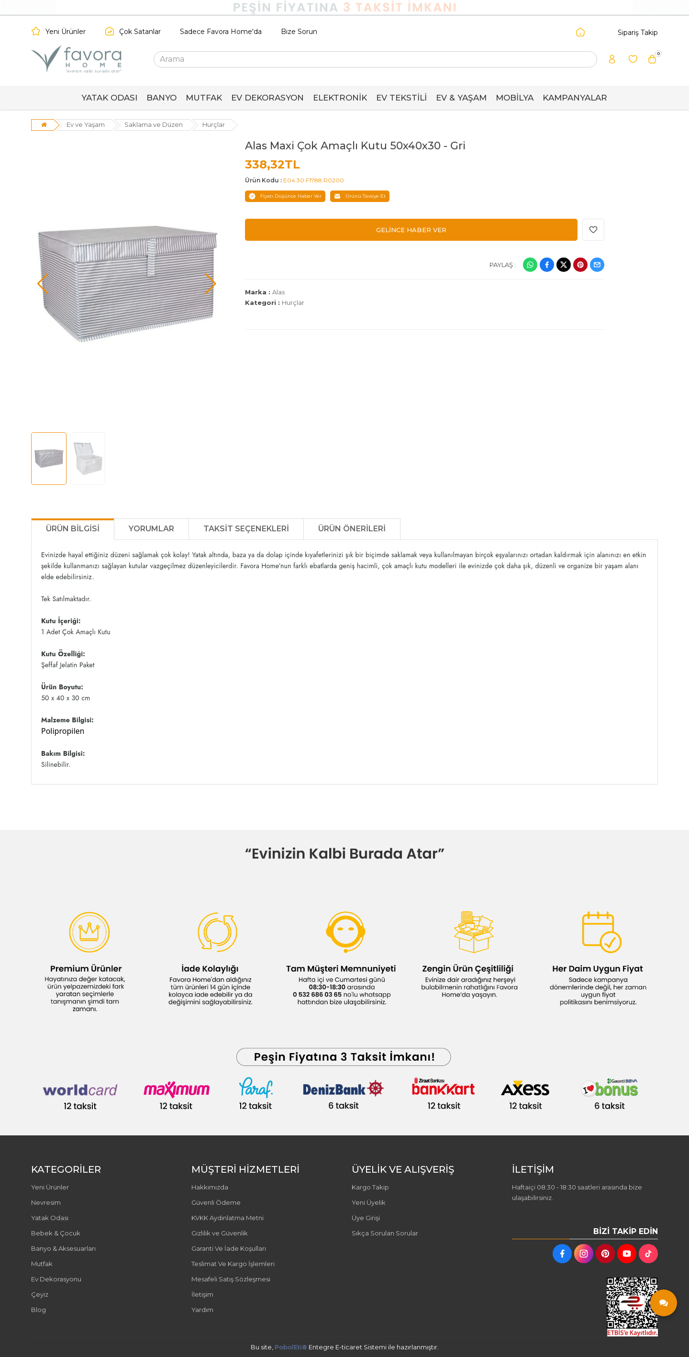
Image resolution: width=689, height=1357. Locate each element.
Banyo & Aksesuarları (63, 1248)
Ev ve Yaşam (86, 124)
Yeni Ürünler (65, 31)
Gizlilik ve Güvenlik (219, 1233)
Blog (38, 1309)
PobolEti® (291, 1347)
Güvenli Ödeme (216, 1202)
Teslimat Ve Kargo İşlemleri (233, 1263)
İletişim (202, 1294)
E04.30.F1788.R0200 (313, 180)
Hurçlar (213, 124)
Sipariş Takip (638, 32)
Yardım (202, 1309)
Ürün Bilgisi (73, 528)
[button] (42, 283)
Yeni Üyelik (369, 1202)
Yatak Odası (49, 1218)
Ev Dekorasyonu (56, 1279)
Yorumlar (151, 528)
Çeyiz (39, 1294)
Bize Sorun (299, 31)
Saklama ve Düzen (153, 124)
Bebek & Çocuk (55, 1233)
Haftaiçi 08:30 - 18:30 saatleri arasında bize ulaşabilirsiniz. (577, 1192)
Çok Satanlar (140, 31)
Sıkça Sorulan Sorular (385, 1233)
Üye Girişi (366, 1218)
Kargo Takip (370, 1187)
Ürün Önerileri (352, 528)
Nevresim (46, 1202)
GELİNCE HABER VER (411, 230)
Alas (278, 292)
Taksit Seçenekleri (246, 528)
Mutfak (42, 1263)
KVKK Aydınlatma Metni (227, 1218)
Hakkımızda (209, 1187)
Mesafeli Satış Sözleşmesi (230, 1279)
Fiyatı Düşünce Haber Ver (285, 196)
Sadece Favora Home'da (221, 31)
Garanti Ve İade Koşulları (228, 1248)
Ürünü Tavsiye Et (360, 196)
